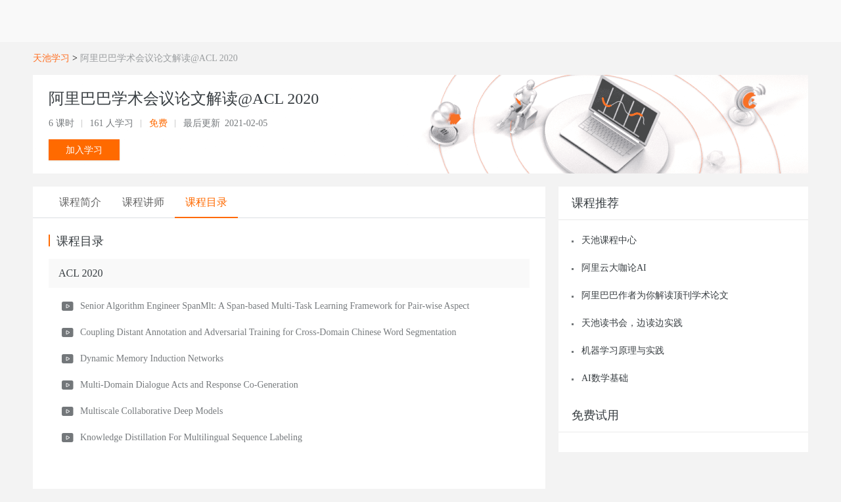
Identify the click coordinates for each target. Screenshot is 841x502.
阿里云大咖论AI (614, 268)
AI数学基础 (604, 378)
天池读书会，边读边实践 (632, 323)
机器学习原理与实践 (622, 350)
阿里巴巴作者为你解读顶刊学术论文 (655, 295)
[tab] (80, 202)
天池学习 (51, 58)
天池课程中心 (609, 240)
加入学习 (84, 150)
